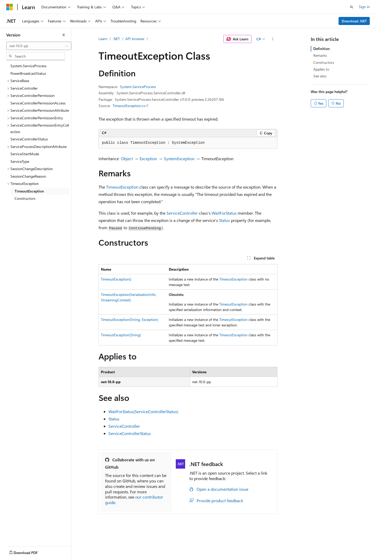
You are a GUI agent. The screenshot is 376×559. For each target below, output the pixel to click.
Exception (148, 158)
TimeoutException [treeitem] (29, 191)
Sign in (364, 6)
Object (127, 158)
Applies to (321, 69)
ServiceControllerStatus (129, 433)
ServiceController (182, 213)
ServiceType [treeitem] (19, 161)
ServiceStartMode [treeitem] (24, 153)
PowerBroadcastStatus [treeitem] (28, 73)
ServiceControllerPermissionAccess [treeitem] (38, 103)
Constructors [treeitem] (25, 198)
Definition (321, 48)
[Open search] (351, 7)
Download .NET (354, 20)
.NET (116, 38)
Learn (103, 38)
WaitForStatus (224, 213)
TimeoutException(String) (121, 334)
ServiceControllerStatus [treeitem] (29, 138)
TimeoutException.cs (129, 105)
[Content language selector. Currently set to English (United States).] (30, 551)
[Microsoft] (9, 7)
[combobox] (38, 46)
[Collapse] (63, 35)
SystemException (179, 158)
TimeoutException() (116, 279)
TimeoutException (122, 187)
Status (224, 220)
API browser (135, 38)
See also (319, 75)
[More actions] (272, 39)
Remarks (320, 55)
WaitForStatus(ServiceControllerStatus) (143, 411)
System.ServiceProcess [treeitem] (28, 65)
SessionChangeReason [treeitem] (28, 176)
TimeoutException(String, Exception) (129, 319)
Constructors (323, 62)
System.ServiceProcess (138, 86)
